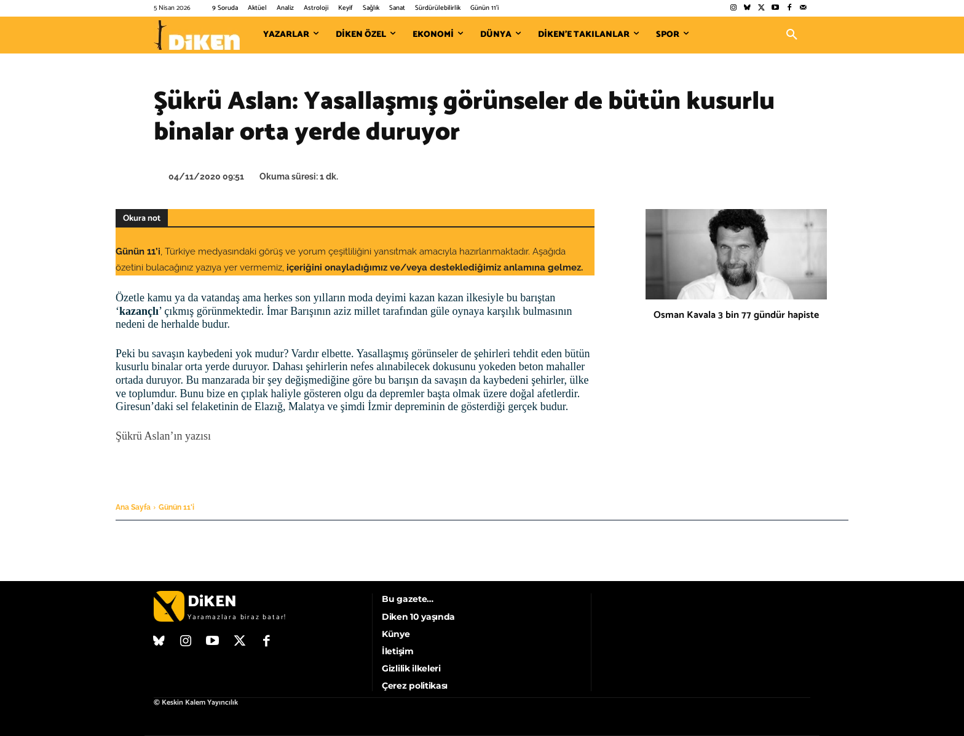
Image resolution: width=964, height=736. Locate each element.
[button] (791, 35)
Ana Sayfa (133, 507)
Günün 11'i (176, 507)
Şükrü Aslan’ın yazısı (163, 436)
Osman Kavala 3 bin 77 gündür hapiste (736, 315)
